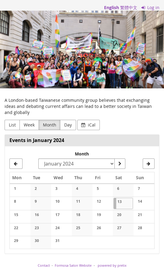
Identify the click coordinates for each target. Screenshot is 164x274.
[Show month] (119, 163)
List (12, 125)
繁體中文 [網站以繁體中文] (128, 7)
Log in (150, 7)
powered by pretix (112, 265)
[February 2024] (149, 163)
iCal (88, 125)
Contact (44, 265)
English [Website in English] (111, 7)
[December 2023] (16, 163)
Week (29, 125)
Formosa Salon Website (73, 265)
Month (49, 125)
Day (68, 125)
